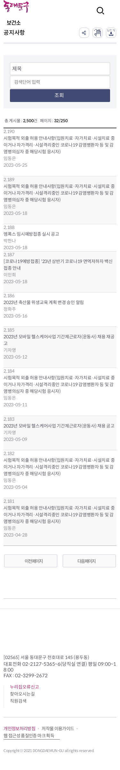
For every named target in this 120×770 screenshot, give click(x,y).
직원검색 (18, 701)
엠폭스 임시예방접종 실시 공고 (31, 234)
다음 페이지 (86, 561)
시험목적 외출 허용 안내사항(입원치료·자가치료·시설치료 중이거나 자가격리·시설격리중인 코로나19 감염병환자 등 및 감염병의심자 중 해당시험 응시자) (59, 145)
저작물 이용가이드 (58, 729)
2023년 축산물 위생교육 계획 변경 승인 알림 (44, 302)
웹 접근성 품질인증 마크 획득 (29, 736)
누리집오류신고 (24, 687)
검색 (98, 15)
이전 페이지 (34, 561)
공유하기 (84, 33)
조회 (59, 95)
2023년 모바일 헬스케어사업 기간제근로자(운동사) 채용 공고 (59, 426)
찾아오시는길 (22, 694)
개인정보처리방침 (19, 729)
